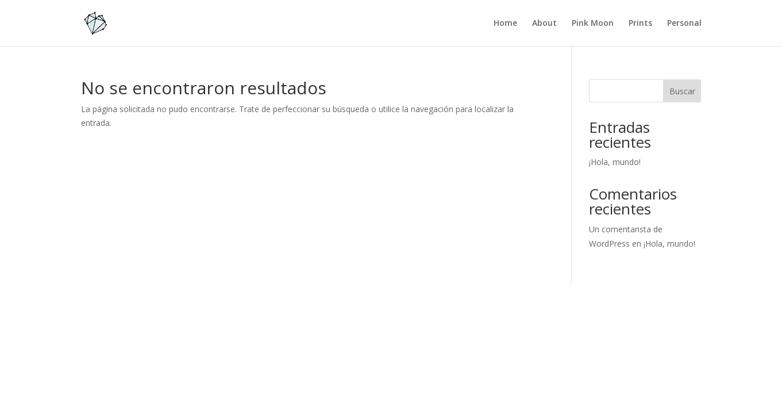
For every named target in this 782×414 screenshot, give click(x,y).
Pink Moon (593, 23)
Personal (684, 23)
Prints (640, 23)
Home (505, 23)
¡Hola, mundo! (615, 161)
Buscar (682, 91)
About (544, 23)
